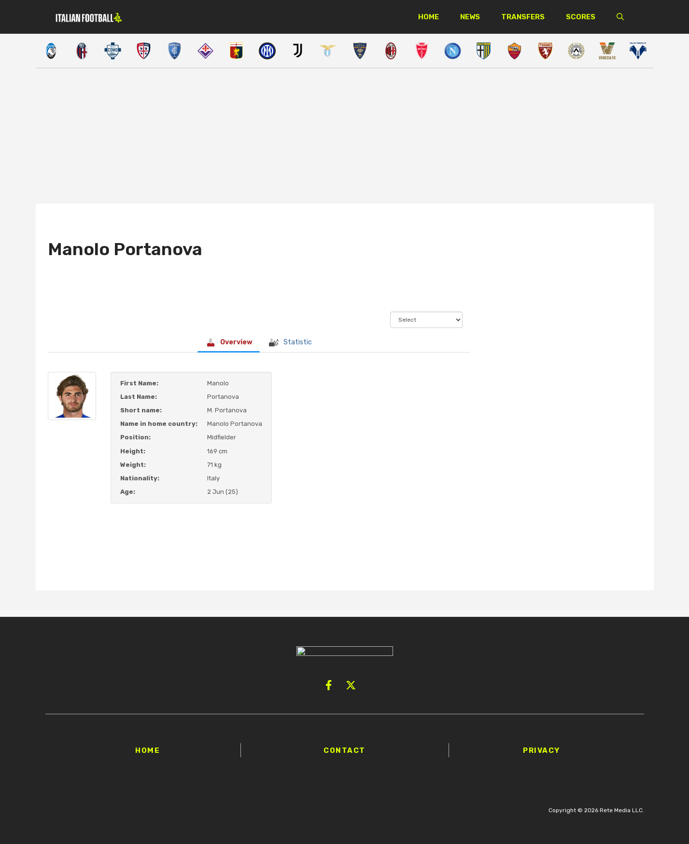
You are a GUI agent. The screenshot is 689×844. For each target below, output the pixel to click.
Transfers (523, 17)
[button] (620, 17)
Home (428, 17)
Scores (580, 17)
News (470, 17)
